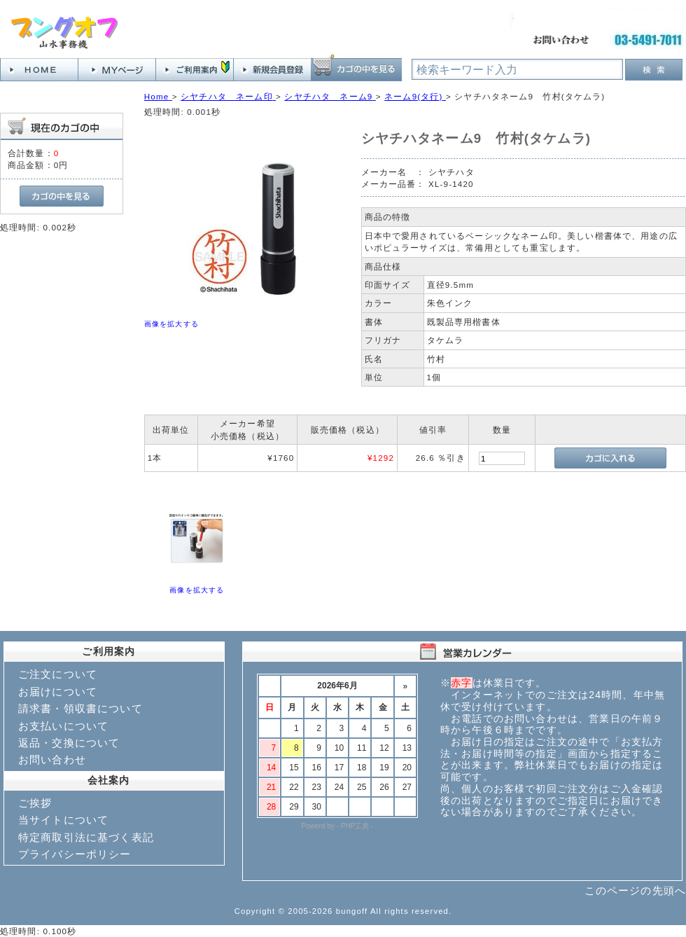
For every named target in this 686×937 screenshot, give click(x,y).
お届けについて (57, 691)
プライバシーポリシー (75, 854)
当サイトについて (63, 820)
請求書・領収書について (80, 708)
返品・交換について (69, 743)
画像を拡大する (171, 324)
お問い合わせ (52, 759)
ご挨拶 (35, 803)
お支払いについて (63, 726)
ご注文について (57, 674)
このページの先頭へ (635, 890)
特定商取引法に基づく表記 (86, 837)
